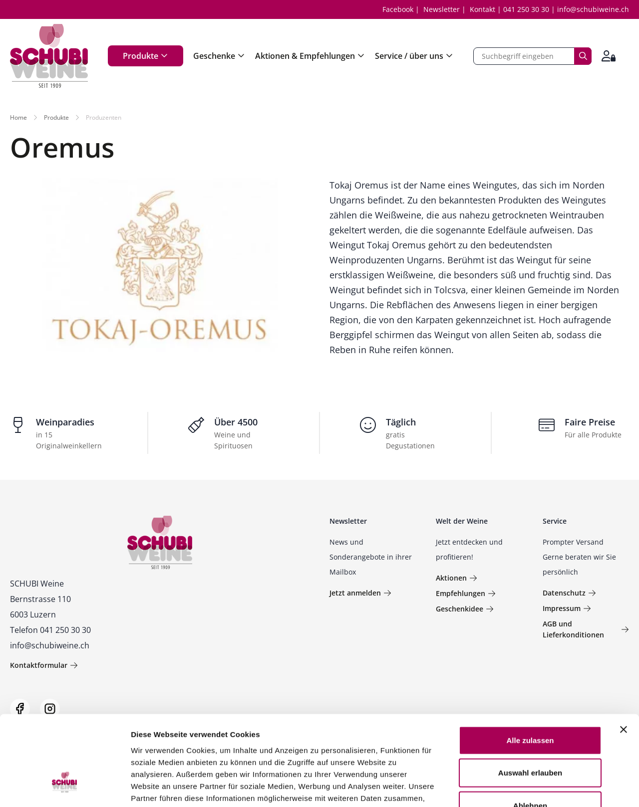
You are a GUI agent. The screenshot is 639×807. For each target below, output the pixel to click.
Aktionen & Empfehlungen (310, 55)
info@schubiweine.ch (593, 9)
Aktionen (456, 578)
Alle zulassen (530, 665)
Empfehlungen (466, 593)
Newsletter (441, 9)
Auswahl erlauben (530, 698)
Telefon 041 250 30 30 (50, 629)
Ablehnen (530, 730)
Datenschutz (569, 593)
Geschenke (219, 55)
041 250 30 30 (526, 9)
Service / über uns (414, 55)
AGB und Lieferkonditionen (586, 629)
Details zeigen (531, 787)
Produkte (145, 55)
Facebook (397, 9)
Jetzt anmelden (360, 593)
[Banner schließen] (623, 654)
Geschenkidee (465, 608)
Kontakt (482, 9)
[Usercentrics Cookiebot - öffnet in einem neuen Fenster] (64, 787)
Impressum (567, 608)
